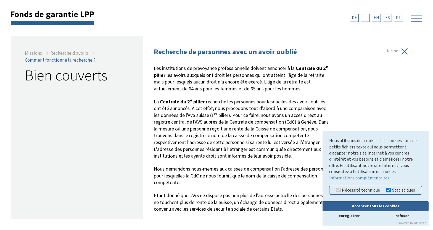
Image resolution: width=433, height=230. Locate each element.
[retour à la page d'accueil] (52, 18)
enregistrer (349, 216)
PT (398, 18)
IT (365, 18)
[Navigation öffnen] (416, 18)
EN (376, 18)
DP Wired (420, 223)
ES (387, 18)
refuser (402, 216)
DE (354, 18)
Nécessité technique (358, 190)
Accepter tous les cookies (375, 206)
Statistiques (400, 190)
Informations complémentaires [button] (359, 178)
